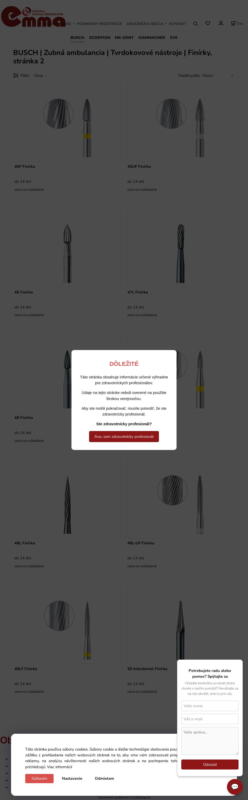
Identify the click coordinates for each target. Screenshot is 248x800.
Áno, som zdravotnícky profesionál (124, 436)
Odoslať (210, 764)
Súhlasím (39, 778)
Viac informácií (59, 766)
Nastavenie (72, 778)
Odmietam (104, 778)
